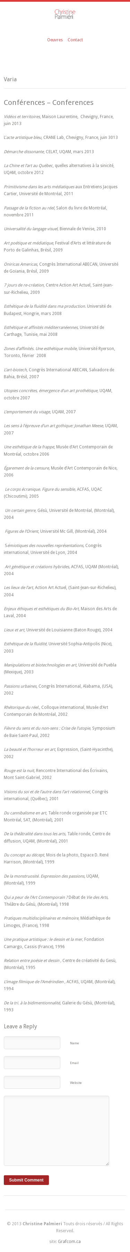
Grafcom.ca (69, 1241)
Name (74, 1043)
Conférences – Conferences (49, 102)
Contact (75, 40)
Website (76, 1083)
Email (74, 1063)
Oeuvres (55, 40)
